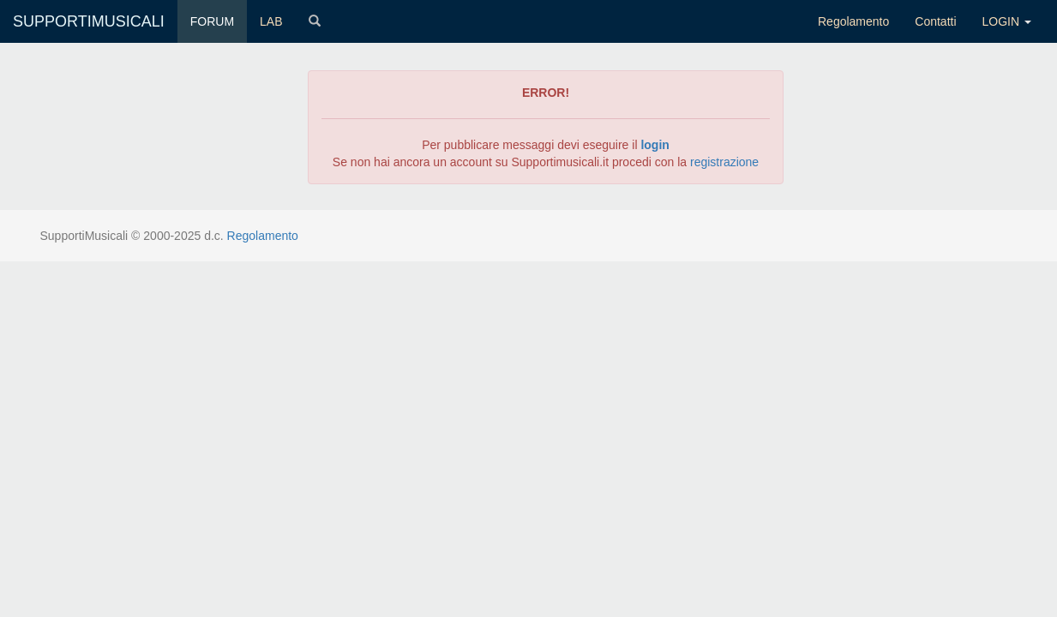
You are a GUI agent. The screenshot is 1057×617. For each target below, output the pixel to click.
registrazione (724, 162)
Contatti (935, 21)
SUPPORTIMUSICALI (89, 21)
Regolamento (853, 21)
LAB (271, 21)
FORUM (212, 21)
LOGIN (1006, 21)
